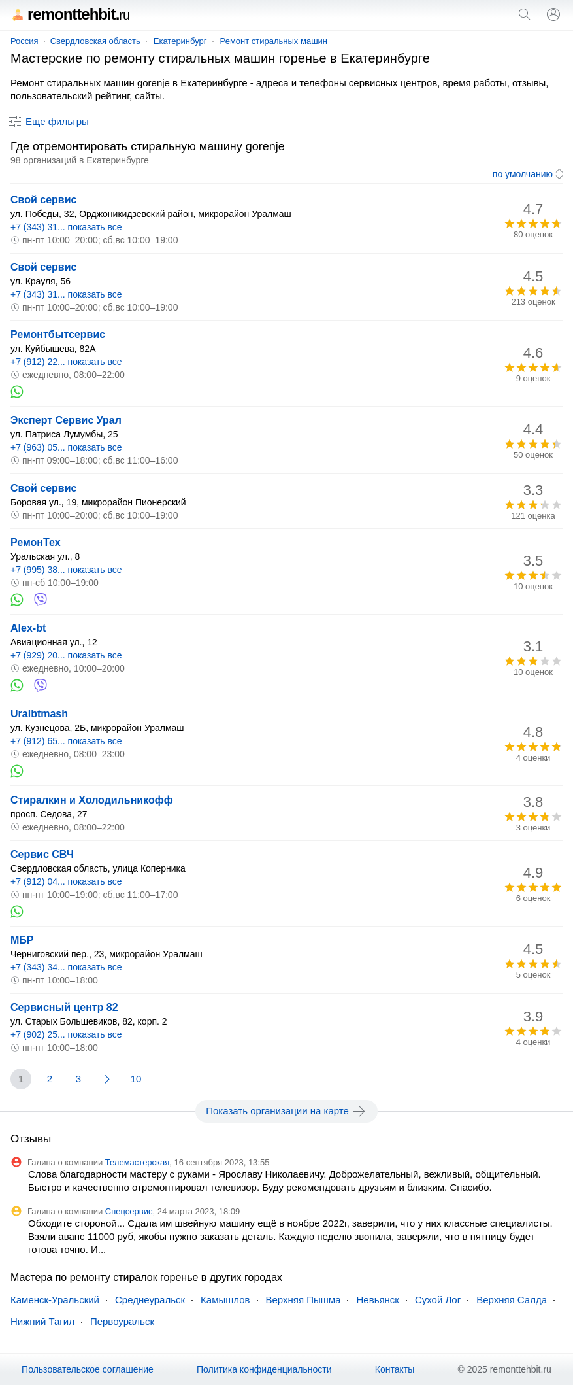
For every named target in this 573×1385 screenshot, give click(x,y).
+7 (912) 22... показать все (66, 361)
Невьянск (377, 1299)
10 (136, 1078)
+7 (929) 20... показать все (66, 655)
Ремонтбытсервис (57, 334)
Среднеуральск (150, 1299)
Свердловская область (95, 41)
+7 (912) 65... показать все (66, 741)
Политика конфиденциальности (264, 1369)
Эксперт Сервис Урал (66, 420)
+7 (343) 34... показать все (66, 967)
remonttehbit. (69, 14)
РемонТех (35, 542)
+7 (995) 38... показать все (66, 569)
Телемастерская (137, 1162)
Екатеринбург (180, 41)
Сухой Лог (438, 1299)
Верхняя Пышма (303, 1299)
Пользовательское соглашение (88, 1369)
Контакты (394, 1369)
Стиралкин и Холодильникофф (91, 800)
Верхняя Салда (511, 1299)
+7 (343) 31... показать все (66, 227)
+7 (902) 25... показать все (66, 1034)
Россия (24, 41)
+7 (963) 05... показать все (66, 447)
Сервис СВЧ (42, 854)
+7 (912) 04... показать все (66, 881)
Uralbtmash (39, 713)
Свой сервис (43, 199)
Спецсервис (129, 1211)
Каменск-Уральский (54, 1299)
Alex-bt (28, 628)
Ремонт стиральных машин (273, 41)
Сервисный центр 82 (64, 1007)
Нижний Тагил (42, 1321)
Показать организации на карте (286, 1111)
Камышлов (225, 1299)
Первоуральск (122, 1321)
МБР (22, 940)
